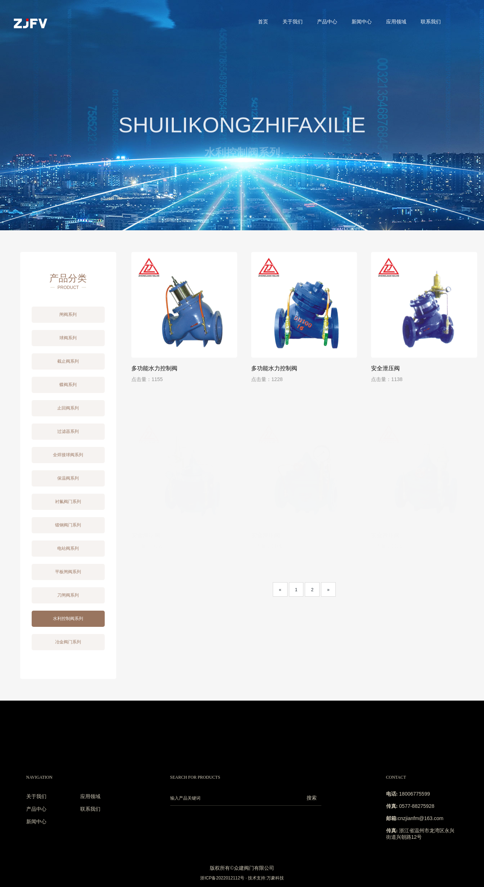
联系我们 (431, 21)
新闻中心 (362, 21)
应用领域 (396, 21)
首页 (263, 21)
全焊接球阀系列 (68, 454)
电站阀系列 (68, 548)
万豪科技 (275, 878)
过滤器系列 (68, 431)
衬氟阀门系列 (68, 501)
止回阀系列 (68, 408)
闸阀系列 (68, 314)
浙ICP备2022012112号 (222, 878)
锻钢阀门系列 (68, 525)
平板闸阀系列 (68, 571)
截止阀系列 (68, 361)
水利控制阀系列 (68, 618)
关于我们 (292, 21)
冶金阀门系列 (68, 641)
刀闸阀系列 (68, 595)
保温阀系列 (68, 478)
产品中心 (327, 21)
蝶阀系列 (68, 384)
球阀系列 (68, 337)
